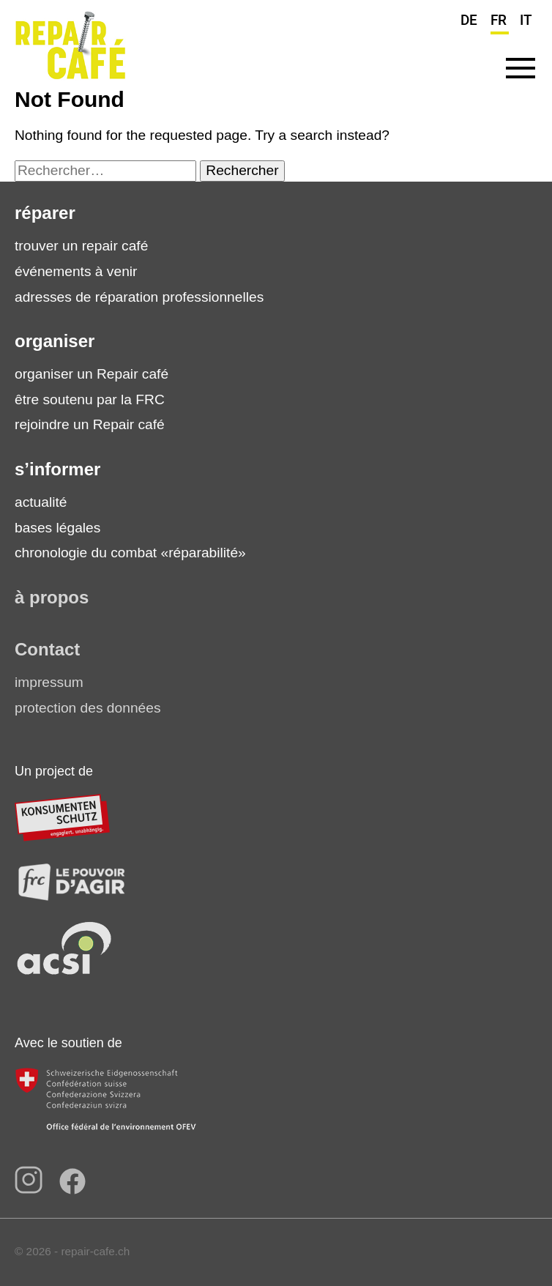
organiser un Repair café (91, 374)
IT (526, 20)
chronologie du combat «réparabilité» (130, 552)
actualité (41, 502)
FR (499, 20)
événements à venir (76, 271)
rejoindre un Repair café (90, 424)
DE (468, 20)
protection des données (87, 708)
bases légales (57, 527)
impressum (49, 682)
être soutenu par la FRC (90, 399)
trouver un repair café (81, 245)
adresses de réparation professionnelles (139, 297)
